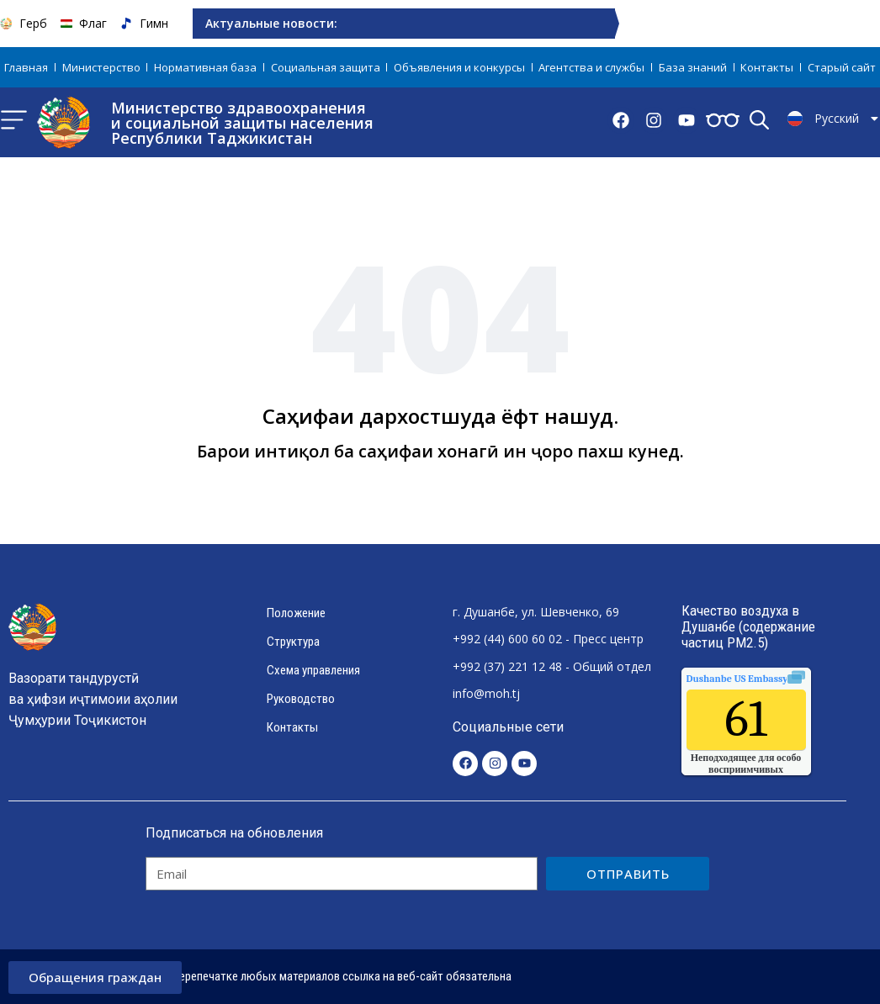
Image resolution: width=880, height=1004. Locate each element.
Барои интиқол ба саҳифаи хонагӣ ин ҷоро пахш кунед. (440, 451)
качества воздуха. (776, 678)
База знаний (693, 67)
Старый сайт (842, 67)
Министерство (101, 67)
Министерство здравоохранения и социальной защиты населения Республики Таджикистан (242, 123)
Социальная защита (325, 67)
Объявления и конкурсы (459, 67)
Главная (26, 67)
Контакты (766, 67)
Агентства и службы (591, 67)
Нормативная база (205, 67)
